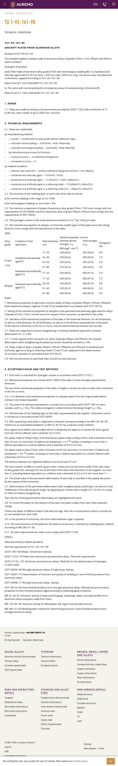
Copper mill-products (86, 673)
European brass (84, 681)
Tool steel (45, 728)
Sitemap (87, 744)
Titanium (47, 651)
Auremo (22, 5)
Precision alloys (12, 661)
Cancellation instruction (15, 755)
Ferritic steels (47, 715)
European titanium (49, 665)
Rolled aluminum (85, 694)
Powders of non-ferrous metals (55, 697)
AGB (6, 751)
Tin (78, 716)
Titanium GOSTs (48, 661)
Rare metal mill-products (16, 711)
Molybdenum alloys (14, 702)
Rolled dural (82, 698)
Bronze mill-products (86, 659)
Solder (80, 712)
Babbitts (81, 707)
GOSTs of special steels (51, 724)
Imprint (8, 746)
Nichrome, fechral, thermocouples (20, 656)
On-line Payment (12, 640)
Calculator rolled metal (33, 640)
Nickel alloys (14, 651)
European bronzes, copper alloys (92, 664)
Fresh (101, 748)
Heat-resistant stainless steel (54, 706)
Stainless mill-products (51, 702)
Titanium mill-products (51, 656)
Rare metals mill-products (16, 706)
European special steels (15, 665)
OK (111, 761)
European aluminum (86, 703)
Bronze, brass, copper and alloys (92, 653)
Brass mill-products (86, 677)
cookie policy (80, 760)
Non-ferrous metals (91, 689)
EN (95, 4)
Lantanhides (10, 715)
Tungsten (9, 697)
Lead (79, 720)
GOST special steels (13, 669)
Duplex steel (46, 719)
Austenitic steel (48, 711)
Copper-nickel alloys (86, 668)
